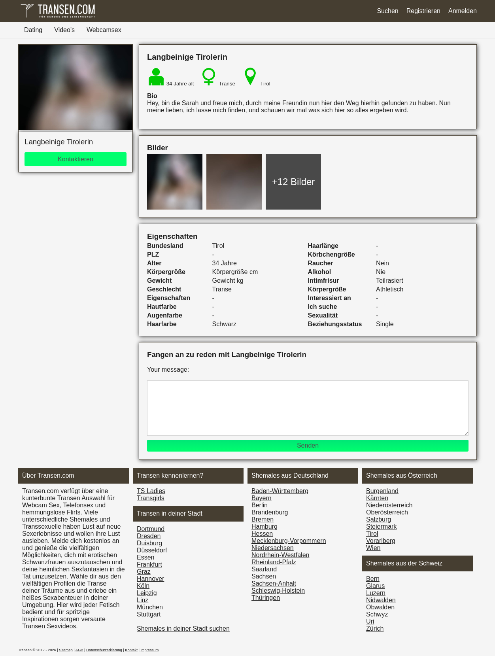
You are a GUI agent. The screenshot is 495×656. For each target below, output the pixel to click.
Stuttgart (149, 614)
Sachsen (263, 576)
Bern (373, 578)
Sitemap (65, 650)
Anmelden (462, 11)
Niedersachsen (272, 547)
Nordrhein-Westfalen (280, 555)
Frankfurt (149, 564)
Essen (145, 557)
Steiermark (381, 526)
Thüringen (265, 597)
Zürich (375, 628)
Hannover (150, 578)
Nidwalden (381, 600)
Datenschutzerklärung (104, 650)
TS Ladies (151, 491)
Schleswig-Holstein (278, 590)
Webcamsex (104, 29)
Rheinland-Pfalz (273, 562)
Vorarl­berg (380, 540)
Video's (64, 29)
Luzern (375, 593)
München (150, 607)
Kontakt (131, 650)
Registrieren (423, 11)
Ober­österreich (387, 512)
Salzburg (378, 519)
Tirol (372, 533)
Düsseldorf (152, 550)
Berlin (259, 505)
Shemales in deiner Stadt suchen (183, 628)
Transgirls (150, 498)
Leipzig (147, 593)
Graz (144, 571)
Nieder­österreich (389, 505)
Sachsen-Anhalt (273, 583)
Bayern (261, 498)
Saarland (264, 569)
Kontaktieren (75, 159)
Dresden (149, 536)
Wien (373, 547)
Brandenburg (269, 512)
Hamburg (264, 526)
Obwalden (380, 607)
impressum (150, 650)
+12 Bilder (293, 181)
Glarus (375, 585)
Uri (370, 621)
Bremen (262, 519)
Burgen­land (382, 491)
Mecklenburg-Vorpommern (288, 540)
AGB (79, 650)
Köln (143, 585)
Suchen (387, 11)
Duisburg (149, 543)
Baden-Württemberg (279, 491)
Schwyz (377, 614)
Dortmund (150, 529)
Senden (308, 445)
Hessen (262, 533)
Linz (142, 600)
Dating (33, 29)
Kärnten (377, 498)
